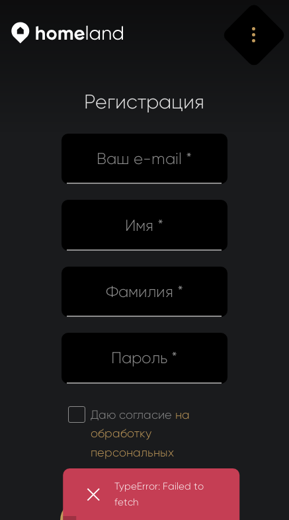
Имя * (144, 225)
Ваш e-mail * (144, 159)
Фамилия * (144, 291)
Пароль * (144, 358)
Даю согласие (140, 443)
